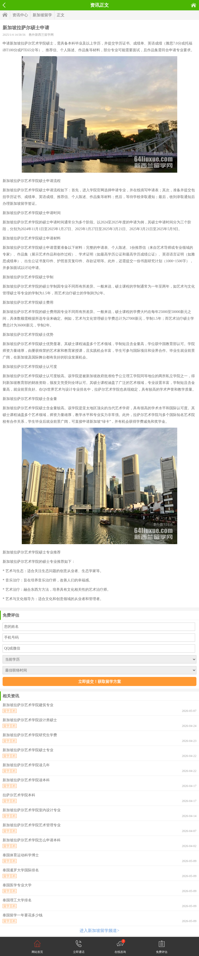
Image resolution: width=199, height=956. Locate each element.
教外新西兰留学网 (41, 35)
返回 (4, 5)
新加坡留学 (42, 15)
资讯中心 (20, 15)
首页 (193, 5)
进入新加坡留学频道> (99, 930)
